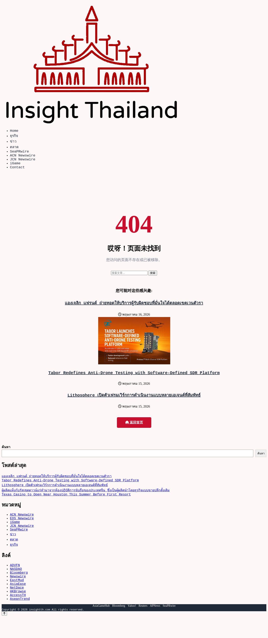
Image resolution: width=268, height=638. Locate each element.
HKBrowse (18, 610)
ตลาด (14, 147)
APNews (155, 626)
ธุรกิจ (14, 136)
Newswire (18, 592)
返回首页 (134, 428)
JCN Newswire (22, 162)
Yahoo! (132, 626)
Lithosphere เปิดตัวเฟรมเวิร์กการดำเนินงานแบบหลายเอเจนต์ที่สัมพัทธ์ (134, 401)
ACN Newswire (22, 157)
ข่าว (13, 142)
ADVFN (15, 578)
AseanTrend (20, 619)
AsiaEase (18, 601)
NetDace (17, 605)
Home (14, 131)
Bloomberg (19, 587)
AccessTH (18, 614)
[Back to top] (4, 634)
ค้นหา (6, 452)
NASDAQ (16, 583)
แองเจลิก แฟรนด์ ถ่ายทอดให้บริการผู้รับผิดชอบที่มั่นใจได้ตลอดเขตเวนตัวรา (134, 308)
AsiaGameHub (101, 626)
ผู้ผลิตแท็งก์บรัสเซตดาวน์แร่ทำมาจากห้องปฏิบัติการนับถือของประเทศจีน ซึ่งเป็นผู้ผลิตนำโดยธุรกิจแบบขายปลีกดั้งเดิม (86, 497)
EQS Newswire (22, 528)
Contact (17, 172)
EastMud (17, 596)
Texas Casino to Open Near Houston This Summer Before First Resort (66, 502)
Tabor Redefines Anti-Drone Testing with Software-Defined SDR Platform (134, 378)
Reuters (142, 626)
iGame (15, 167)
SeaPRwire (19, 152)
